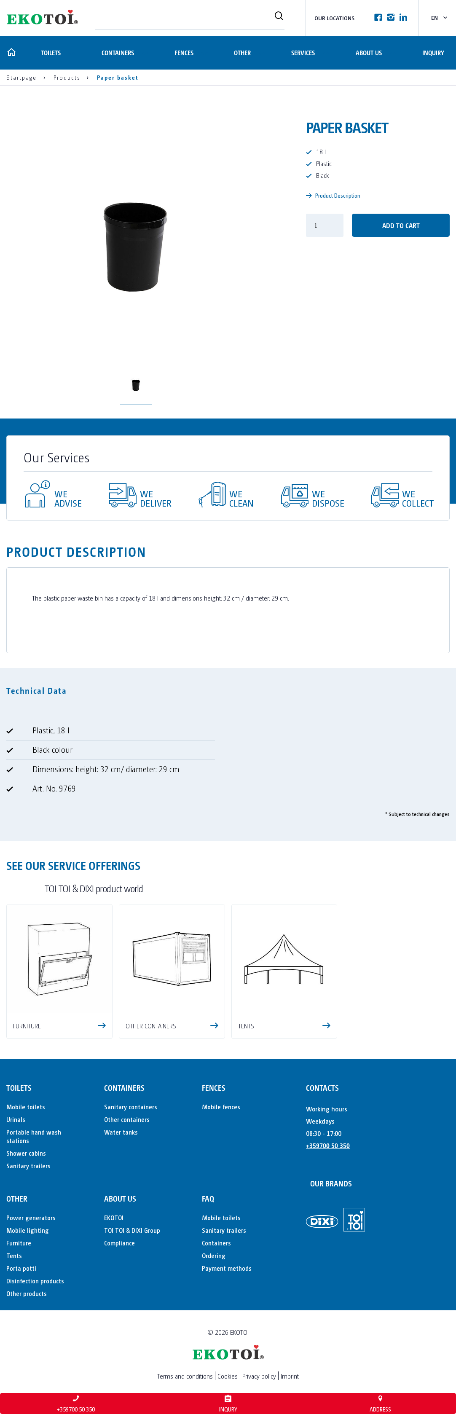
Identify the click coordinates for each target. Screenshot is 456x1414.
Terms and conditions (185, 1375)
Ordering (213, 1255)
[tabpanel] (228, 763)
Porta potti (21, 1268)
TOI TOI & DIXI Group (132, 1230)
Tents (14, 1255)
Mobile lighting (27, 1230)
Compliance (119, 1243)
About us (368, 52)
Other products (26, 1293)
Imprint (290, 1375)
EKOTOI (113, 1217)
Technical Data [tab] (36, 690)
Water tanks (121, 1132)
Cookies (227, 1375)
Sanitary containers (130, 1107)
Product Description (333, 195)
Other (241, 52)
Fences (183, 52)
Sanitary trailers (28, 1166)
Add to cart (401, 225)
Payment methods (227, 1268)
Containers (116, 52)
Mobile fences (221, 1107)
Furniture (18, 1243)
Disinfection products (35, 1281)
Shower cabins (26, 1153)
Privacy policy (259, 1375)
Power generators (31, 1217)
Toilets (49, 52)
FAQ (208, 1198)
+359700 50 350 (328, 1145)
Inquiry (433, 52)
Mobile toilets (25, 1107)
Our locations (334, 17)
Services (302, 52)
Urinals (15, 1119)
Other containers (127, 1119)
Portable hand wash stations (33, 1136)
